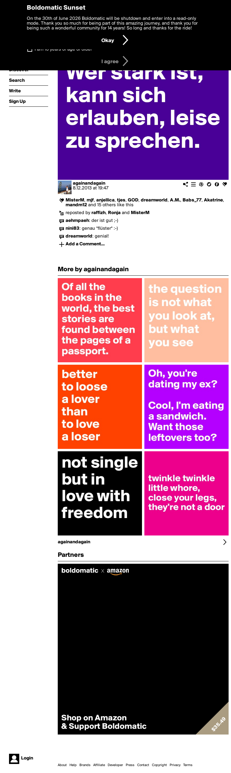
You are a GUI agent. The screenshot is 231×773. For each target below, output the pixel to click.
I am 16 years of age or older (63, 49)
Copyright (159, 765)
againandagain (89, 183)
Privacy (175, 765)
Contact (143, 765)
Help (73, 765)
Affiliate (99, 765)
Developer (115, 765)
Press (130, 765)
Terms (187, 765)
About (62, 765)
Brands (85, 765)
